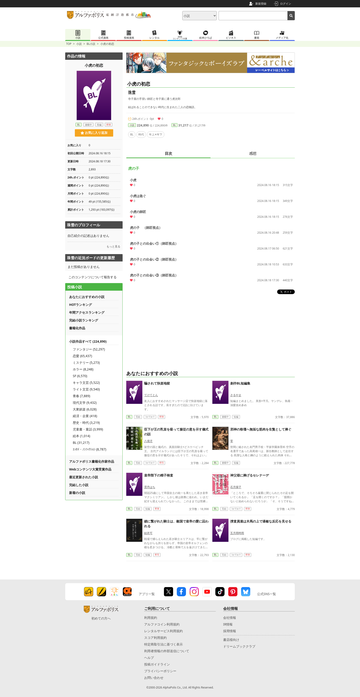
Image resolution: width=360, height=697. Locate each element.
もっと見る (113, 246)
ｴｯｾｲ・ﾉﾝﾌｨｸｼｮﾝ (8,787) (89, 449)
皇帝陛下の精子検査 (158, 475)
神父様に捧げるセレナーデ (249, 475)
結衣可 (148, 533)
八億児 (148, 441)
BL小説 (91, 44)
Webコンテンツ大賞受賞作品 (90, 469)
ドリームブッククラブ (239, 646)
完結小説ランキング (83, 320)
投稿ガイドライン (157, 664)
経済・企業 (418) (85, 416)
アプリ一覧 (147, 594)
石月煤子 (235, 487)
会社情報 (229, 617)
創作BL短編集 (240, 383)
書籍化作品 (77, 328)
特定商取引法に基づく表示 (163, 644)
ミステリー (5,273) (86, 362)
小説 (79, 44)
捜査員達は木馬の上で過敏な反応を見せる (260, 521)
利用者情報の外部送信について (166, 651)
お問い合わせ (153, 677)
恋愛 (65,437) (82, 356)
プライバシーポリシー (160, 671)
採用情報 (229, 631)
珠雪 (131, 92)
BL (174, 125)
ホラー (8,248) (83, 369)
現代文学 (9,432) (85, 402)
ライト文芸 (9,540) (86, 389)
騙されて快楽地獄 (157, 383)
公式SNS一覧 (266, 594)
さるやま (235, 395)
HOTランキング (80, 304)
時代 (141, 134)
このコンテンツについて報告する (92, 277)
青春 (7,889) (81, 396)
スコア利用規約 (155, 637)
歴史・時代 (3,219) (86, 422)
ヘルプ (149, 657)
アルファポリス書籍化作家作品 (91, 461)
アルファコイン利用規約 (162, 624)
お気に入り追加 (94, 133)
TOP (68, 44)
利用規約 (150, 617)
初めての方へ (101, 618)
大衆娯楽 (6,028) (85, 409)
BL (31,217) (81, 442)
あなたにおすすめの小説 (86, 297)
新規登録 (260, 4)
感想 (252, 153)
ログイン (285, 4)
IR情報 (228, 624)
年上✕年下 (155, 134)
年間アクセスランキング (86, 312)
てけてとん (151, 395)
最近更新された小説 (83, 477)
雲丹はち (149, 487)
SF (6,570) (80, 376)
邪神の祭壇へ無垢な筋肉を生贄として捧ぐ (260, 429)
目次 (168, 153)
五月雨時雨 (237, 533)
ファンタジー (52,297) (89, 349)
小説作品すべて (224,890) (88, 341)
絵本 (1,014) (81, 436)
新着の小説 (77, 492)
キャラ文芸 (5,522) (86, 382)
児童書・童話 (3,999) (88, 429)
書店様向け (231, 639)
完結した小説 (78, 485)
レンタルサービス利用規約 (163, 631)
